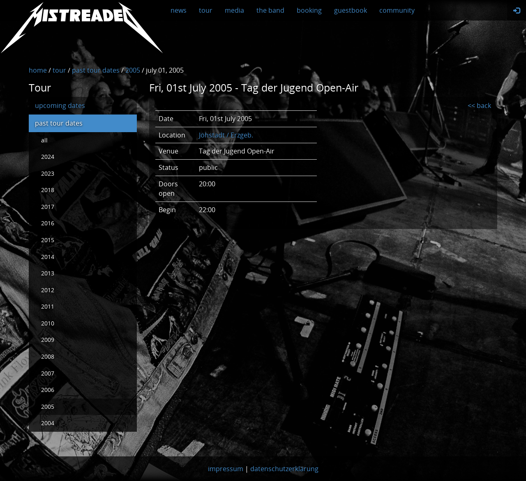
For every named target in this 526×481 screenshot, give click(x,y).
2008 (47, 356)
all (44, 140)
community (397, 10)
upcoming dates (60, 105)
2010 (47, 323)
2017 (47, 207)
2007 (47, 373)
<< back (479, 105)
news (179, 10)
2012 (47, 290)
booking (309, 10)
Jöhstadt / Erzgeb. (226, 135)
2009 (47, 340)
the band (270, 10)
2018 (47, 190)
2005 (47, 406)
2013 (47, 273)
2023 (47, 173)
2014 (47, 257)
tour (205, 10)
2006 (47, 390)
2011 (47, 306)
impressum (225, 468)
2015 (47, 240)
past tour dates (59, 123)
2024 (47, 156)
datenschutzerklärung (284, 468)
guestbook (350, 10)
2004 (47, 423)
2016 (47, 223)
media (234, 10)
